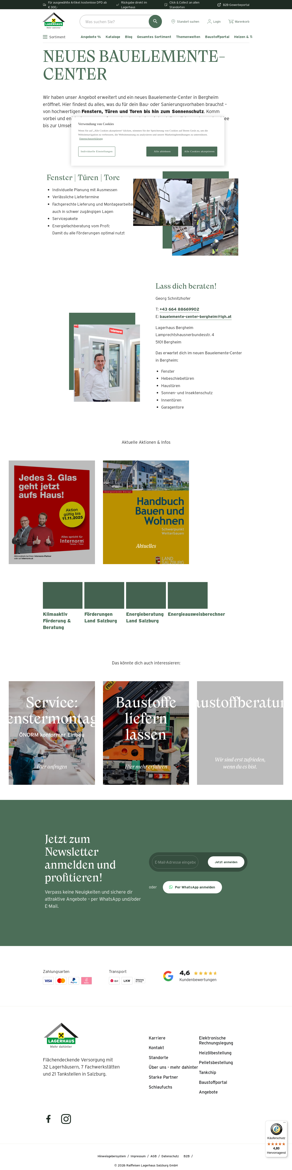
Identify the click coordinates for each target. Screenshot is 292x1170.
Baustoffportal (217, 37)
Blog (128, 37)
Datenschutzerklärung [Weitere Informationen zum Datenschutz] (91, 138)
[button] (192, 887)
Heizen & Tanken (247, 37)
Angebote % (91, 37)
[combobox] (121, 21)
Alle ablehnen (162, 151)
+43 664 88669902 (179, 309)
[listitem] (157, 1038)
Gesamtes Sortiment (154, 37)
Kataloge (113, 37)
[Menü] (284, 1123)
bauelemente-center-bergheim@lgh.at (196, 316)
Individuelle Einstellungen (97, 151)
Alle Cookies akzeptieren (199, 151)
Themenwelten (188, 37)
